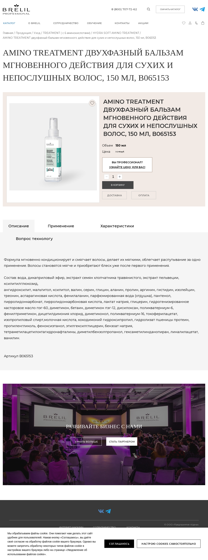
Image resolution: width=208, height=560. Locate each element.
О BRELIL (34, 23)
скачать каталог (170, 9)
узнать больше (86, 441)
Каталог (9, 23)
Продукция (23, 33)
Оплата (143, 196)
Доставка (114, 196)
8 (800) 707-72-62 (124, 9)
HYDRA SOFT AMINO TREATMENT (116, 33)
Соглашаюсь (119, 543)
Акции (143, 23)
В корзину (118, 186)
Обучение (94, 23)
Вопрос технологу (34, 238)
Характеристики (117, 226)
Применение (61, 226)
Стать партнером (122, 441)
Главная (8, 33)
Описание (18, 226)
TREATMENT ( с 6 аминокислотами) (66, 33)
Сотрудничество (65, 23)
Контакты (122, 23)
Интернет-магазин (71, 527)
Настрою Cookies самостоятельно (169, 543)
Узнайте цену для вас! (127, 168)
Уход (37, 33)
